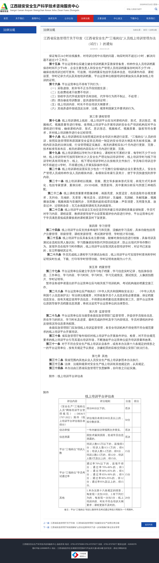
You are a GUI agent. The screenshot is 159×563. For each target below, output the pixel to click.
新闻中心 (36, 18)
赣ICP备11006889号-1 (41, 548)
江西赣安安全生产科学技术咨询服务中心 (39, 544)
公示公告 (69, 18)
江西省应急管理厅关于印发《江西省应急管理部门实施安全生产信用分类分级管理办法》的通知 (85, 523)
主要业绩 (101, 18)
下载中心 (134, 18)
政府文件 (52, 18)
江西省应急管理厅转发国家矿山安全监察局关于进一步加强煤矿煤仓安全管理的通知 (85, 527)
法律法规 (85, 18)
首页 (6, 18)
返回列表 (149, 525)
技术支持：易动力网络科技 (115, 548)
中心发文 (118, 18)
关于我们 (19, 18)
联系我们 (150, 18)
